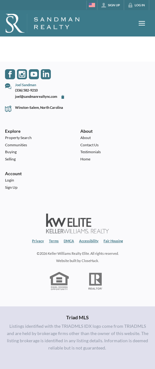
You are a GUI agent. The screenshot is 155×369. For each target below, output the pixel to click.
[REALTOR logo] (95, 281)
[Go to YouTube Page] (34, 74)
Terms (54, 241)
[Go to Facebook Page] (10, 74)
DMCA (69, 241)
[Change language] (92, 5)
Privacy (38, 241)
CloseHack (90, 261)
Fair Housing (113, 241)
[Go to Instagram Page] (22, 74)
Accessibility (89, 241)
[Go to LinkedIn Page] (46, 74)
